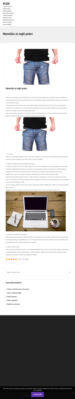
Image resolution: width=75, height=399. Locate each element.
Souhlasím (37, 394)
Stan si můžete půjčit (14, 293)
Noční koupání (12, 297)
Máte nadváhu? (12, 300)
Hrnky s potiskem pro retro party (18, 289)
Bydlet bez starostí (13, 304)
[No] (73, 393)
